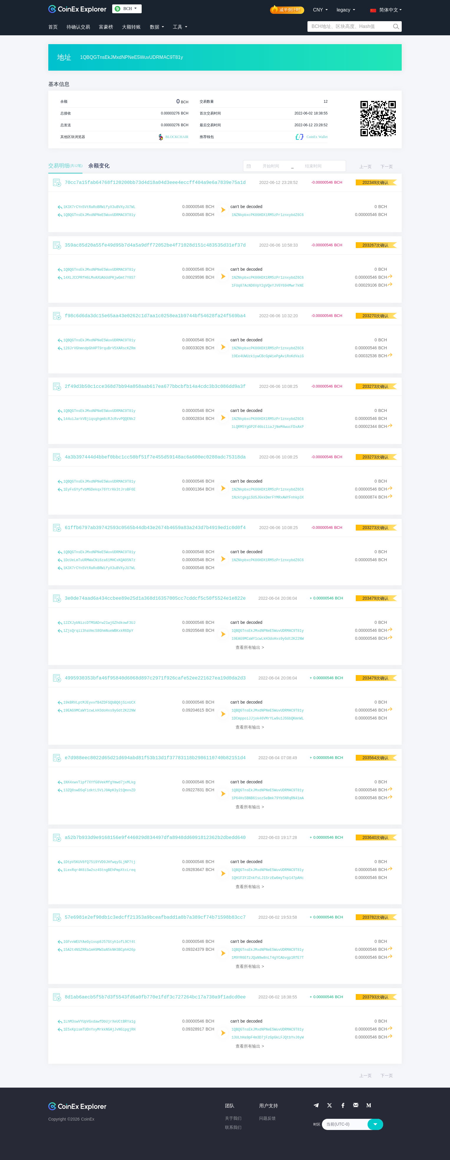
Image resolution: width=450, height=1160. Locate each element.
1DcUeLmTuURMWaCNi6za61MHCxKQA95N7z (99, 560)
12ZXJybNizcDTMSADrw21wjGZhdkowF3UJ (99, 623)
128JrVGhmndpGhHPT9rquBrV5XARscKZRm (99, 348)
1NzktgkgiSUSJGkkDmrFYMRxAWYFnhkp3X (268, 498)
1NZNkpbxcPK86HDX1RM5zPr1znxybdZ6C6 (268, 215)
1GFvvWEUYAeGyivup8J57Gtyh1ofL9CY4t (99, 942)
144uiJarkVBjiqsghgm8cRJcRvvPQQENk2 (99, 419)
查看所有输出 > (250, 647)
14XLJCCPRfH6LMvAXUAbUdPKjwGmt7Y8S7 (99, 278)
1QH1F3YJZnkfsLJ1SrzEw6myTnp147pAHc (268, 878)
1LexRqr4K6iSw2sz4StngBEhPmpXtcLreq (99, 870)
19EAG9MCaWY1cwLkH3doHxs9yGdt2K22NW (268, 639)
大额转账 (131, 26)
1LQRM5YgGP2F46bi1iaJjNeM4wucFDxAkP (268, 427)
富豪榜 (106, 26)
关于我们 (233, 1118)
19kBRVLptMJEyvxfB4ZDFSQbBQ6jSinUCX (99, 703)
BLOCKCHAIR (172, 137)
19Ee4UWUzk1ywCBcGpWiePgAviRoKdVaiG (268, 356)
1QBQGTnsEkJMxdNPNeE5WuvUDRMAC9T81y (99, 215)
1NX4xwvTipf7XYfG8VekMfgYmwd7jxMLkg (99, 782)
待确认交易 (78, 26)
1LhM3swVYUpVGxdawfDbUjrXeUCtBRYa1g (99, 1022)
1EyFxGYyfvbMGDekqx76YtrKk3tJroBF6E (99, 490)
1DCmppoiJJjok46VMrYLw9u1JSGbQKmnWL (268, 719)
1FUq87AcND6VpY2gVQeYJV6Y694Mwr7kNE (268, 286)
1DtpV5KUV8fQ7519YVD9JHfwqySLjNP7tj (99, 862)
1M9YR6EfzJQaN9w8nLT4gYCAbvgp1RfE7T (268, 958)
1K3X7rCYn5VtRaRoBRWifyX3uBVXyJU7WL (99, 207)
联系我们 (233, 1127)
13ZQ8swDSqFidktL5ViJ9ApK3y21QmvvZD (99, 790)
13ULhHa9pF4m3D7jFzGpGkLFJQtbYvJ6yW (268, 1038)
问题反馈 (267, 1118)
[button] (383, 9)
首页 (53, 26)
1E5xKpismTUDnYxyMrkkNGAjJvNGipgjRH (99, 1030)
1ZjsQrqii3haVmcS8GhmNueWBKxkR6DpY (98, 631)
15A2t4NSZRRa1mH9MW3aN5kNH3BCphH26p (99, 950)
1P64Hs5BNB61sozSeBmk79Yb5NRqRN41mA (268, 798)
